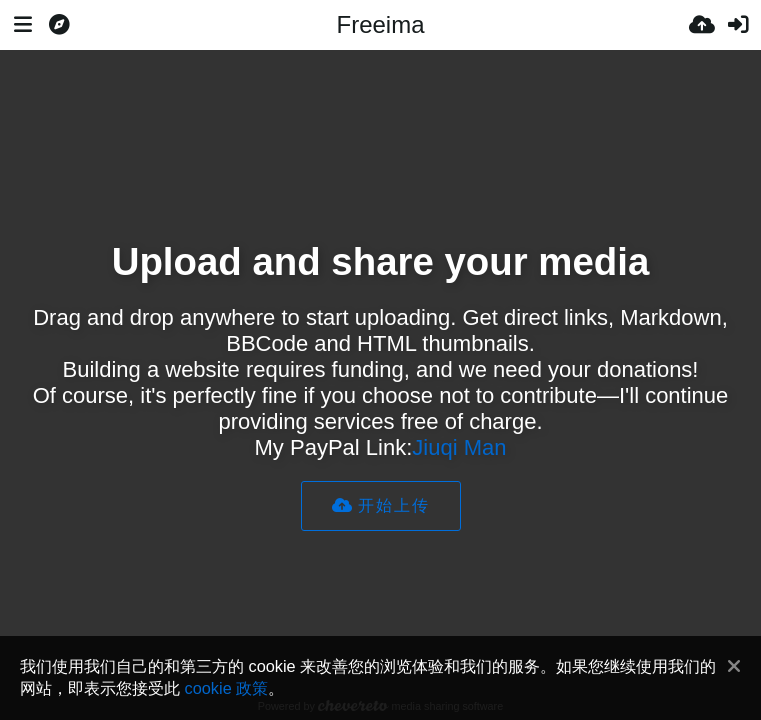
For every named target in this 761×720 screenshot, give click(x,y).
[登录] (738, 25)
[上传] (702, 25)
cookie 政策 (227, 688)
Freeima (380, 24)
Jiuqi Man (459, 447)
